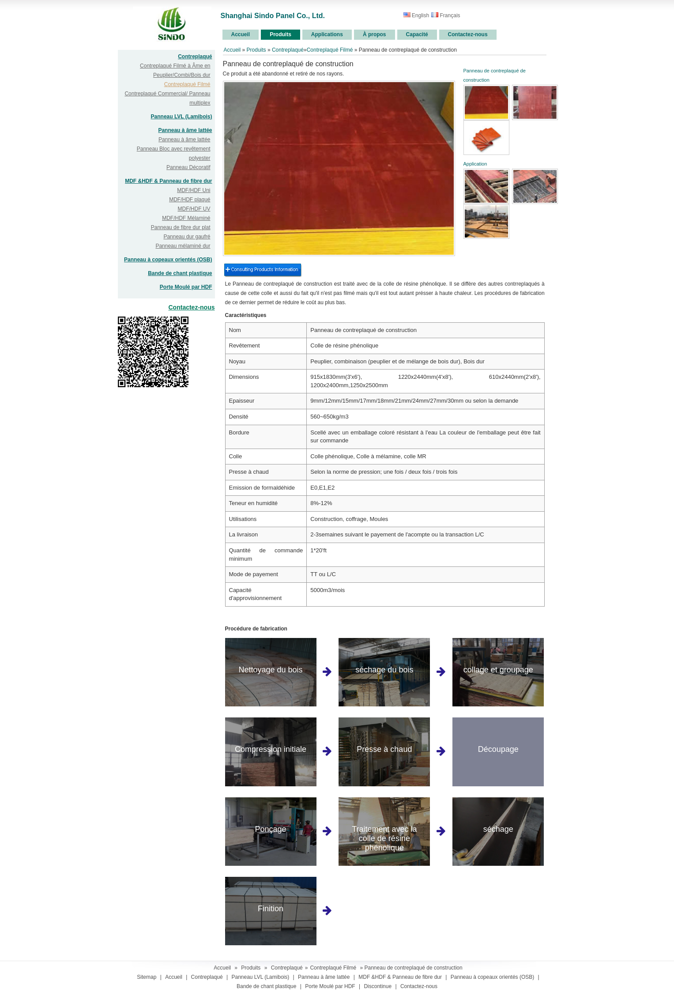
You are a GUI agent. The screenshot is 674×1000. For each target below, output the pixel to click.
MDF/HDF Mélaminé (186, 218)
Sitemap (146, 977)
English (416, 15)
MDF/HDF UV (194, 209)
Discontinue (378, 986)
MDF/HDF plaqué (189, 199)
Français (445, 15)
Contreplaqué (195, 56)
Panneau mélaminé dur (182, 246)
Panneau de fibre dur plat (181, 227)
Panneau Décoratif (188, 167)
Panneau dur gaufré (186, 237)
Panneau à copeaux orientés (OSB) (168, 260)
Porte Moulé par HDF (186, 287)
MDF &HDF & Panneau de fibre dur (168, 181)
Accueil (232, 50)
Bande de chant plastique (180, 273)
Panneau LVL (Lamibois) (181, 116)
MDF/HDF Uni (193, 190)
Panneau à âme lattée (185, 130)
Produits (256, 50)
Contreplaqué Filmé (187, 84)
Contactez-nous (192, 307)
